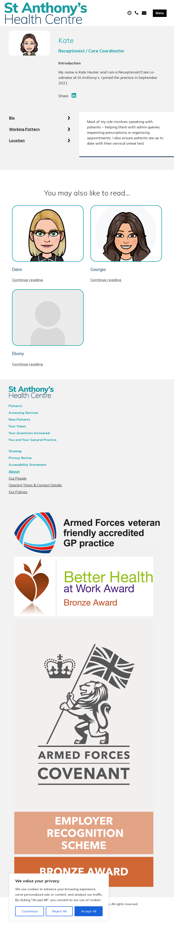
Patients (15, 420)
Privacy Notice (20, 472)
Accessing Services (23, 427)
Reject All (59, 911)
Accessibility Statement (27, 479)
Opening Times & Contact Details (35, 499)
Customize (30, 911)
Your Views (17, 441)
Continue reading (27, 294)
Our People (18, 492)
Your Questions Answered (29, 447)
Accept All (88, 911)
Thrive (102, 923)
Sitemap (15, 466)
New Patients (19, 434)
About (14, 486)
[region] (59, 897)
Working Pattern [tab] (39, 138)
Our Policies (18, 506)
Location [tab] (39, 149)
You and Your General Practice (32, 454)
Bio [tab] (39, 127)
